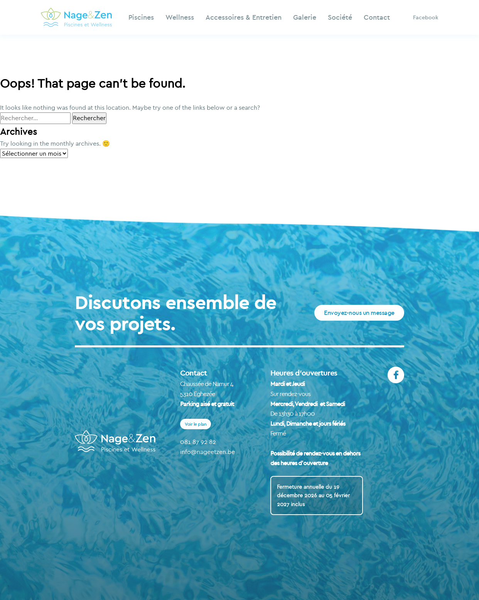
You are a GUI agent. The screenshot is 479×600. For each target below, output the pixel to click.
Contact (377, 17)
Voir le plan (195, 424)
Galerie (304, 17)
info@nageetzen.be (207, 452)
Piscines (141, 17)
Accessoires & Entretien (244, 17)
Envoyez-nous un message (359, 312)
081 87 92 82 (198, 441)
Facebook (425, 17)
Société (340, 17)
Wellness (179, 17)
